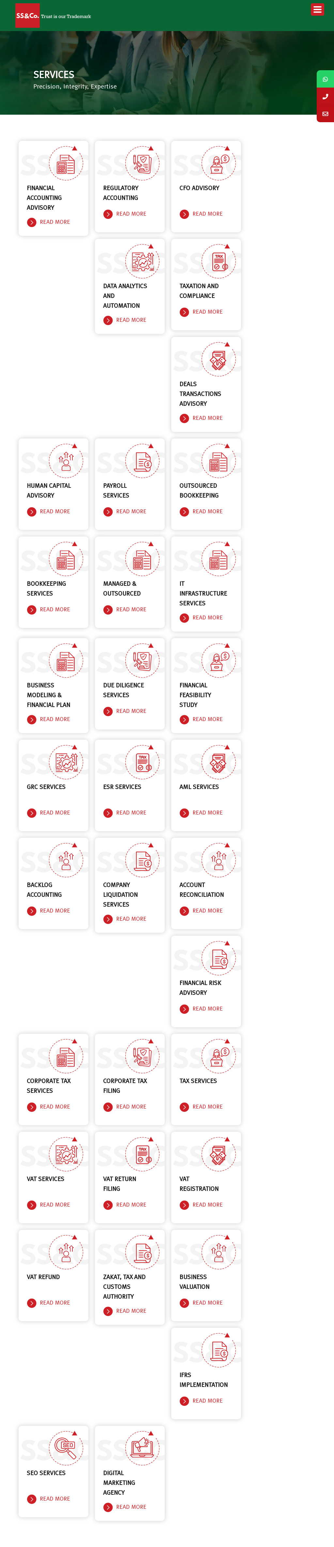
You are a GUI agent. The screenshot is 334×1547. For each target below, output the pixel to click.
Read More (55, 222)
